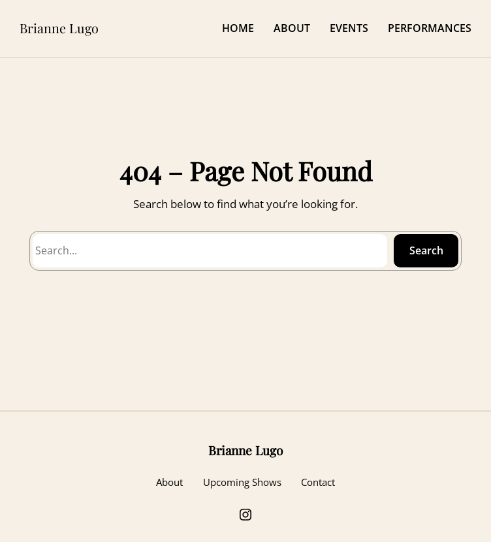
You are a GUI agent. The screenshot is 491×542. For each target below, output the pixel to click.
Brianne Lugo (59, 28)
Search (426, 250)
